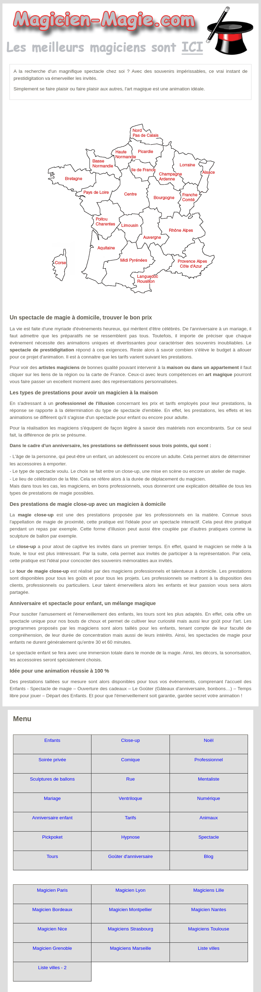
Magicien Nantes (208, 909)
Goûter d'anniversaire (130, 856)
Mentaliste (208, 779)
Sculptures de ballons (52, 779)
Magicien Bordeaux (52, 909)
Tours (52, 856)
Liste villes (208, 948)
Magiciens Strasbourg (130, 928)
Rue (130, 779)
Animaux (208, 817)
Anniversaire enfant (52, 817)
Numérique (208, 798)
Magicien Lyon (130, 890)
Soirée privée (52, 759)
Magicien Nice (52, 928)
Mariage (52, 798)
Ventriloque (130, 798)
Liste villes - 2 (52, 967)
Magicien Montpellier (130, 909)
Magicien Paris (52, 890)
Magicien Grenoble (52, 948)
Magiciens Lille (208, 890)
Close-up (130, 740)
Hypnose (130, 837)
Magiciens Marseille (130, 948)
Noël (208, 740)
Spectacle (208, 837)
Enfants (52, 740)
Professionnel (209, 759)
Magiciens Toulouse (208, 928)
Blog (209, 856)
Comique (130, 759)
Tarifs (130, 817)
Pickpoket (52, 837)
